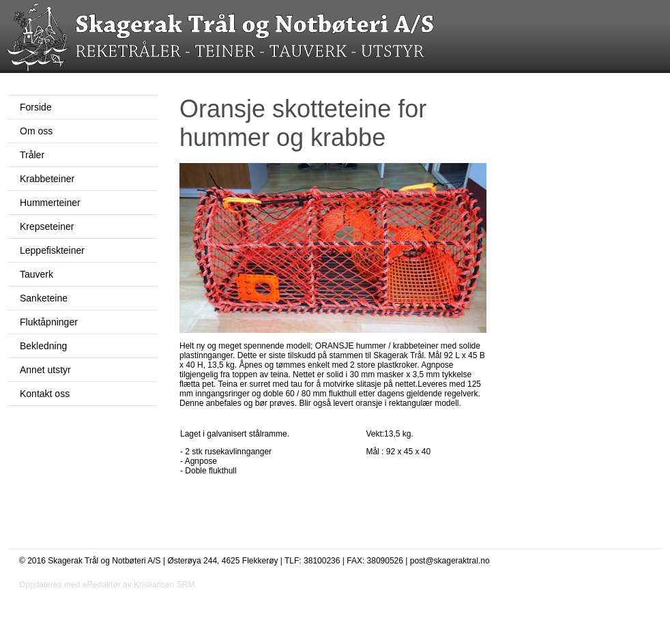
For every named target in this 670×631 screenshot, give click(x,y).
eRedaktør (102, 584)
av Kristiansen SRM (158, 584)
